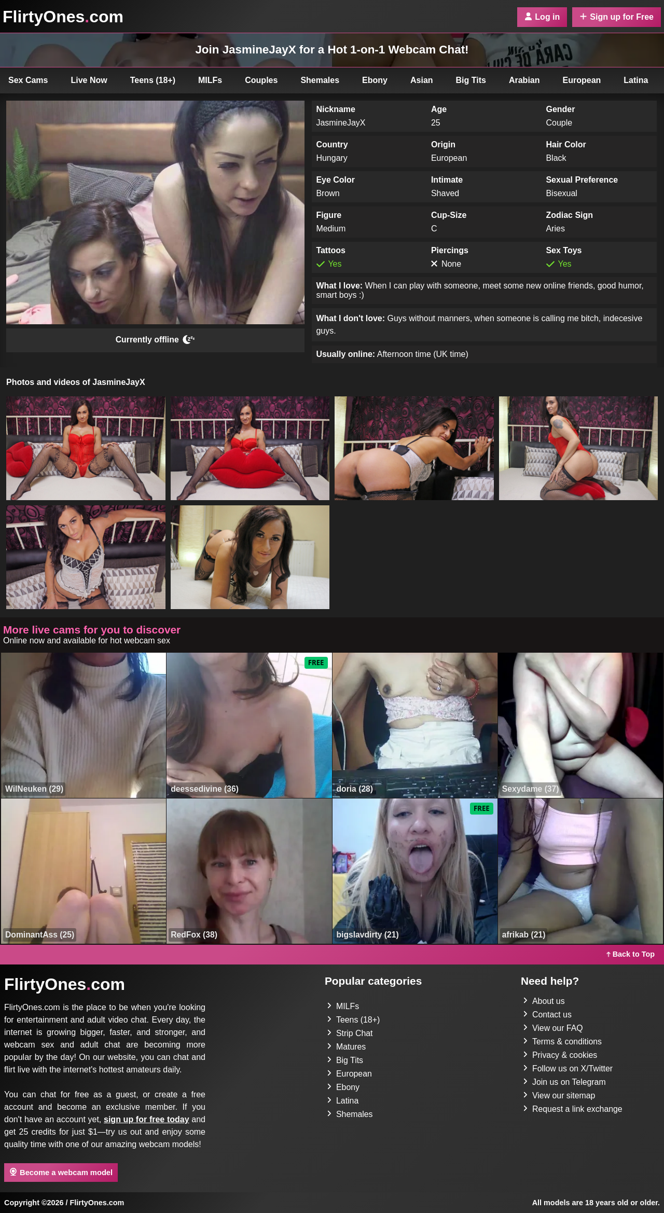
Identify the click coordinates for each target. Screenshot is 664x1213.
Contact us (547, 1014)
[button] (85, 448)
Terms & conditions (562, 1041)
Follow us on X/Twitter (568, 1068)
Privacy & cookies (560, 1055)
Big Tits (471, 80)
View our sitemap (559, 1095)
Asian (421, 80)
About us (544, 1001)
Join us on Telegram (564, 1082)
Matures (346, 1046)
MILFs (210, 80)
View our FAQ (553, 1028)
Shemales (319, 80)
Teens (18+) (152, 80)
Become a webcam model (61, 1172)
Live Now (89, 80)
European (582, 80)
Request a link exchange (573, 1109)
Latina (636, 80)
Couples (261, 80)
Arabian (524, 80)
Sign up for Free (616, 16)
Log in (542, 16)
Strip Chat (350, 1033)
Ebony (375, 80)
